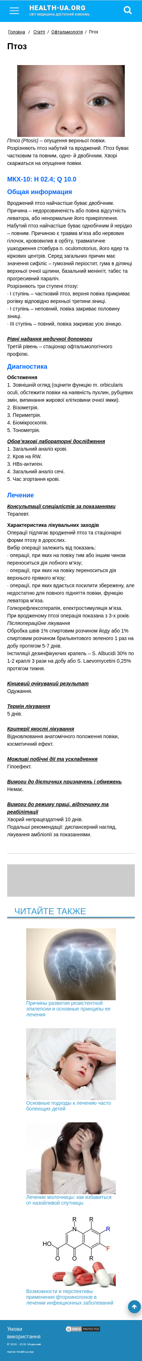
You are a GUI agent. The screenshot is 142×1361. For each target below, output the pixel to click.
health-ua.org (65, 10)
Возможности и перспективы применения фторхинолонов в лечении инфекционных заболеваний (71, 1261)
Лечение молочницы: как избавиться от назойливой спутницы (71, 1164)
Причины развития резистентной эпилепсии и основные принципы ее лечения (71, 972)
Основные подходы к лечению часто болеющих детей (71, 1070)
